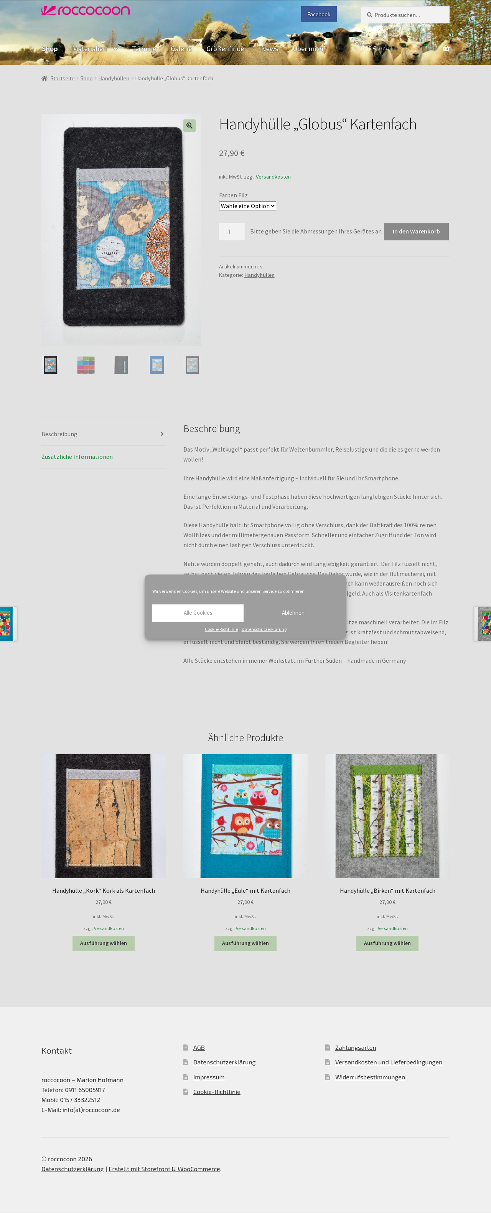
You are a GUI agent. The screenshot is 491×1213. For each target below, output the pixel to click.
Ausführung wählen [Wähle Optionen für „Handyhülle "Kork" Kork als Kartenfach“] (103, 943)
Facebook (318, 14)
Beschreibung (59, 434)
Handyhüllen (114, 78)
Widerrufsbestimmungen (370, 1077)
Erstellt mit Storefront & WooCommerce (164, 1168)
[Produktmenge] (232, 231)
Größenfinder (226, 48)
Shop (50, 48)
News (269, 48)
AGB (199, 1047)
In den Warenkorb (416, 231)
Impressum (209, 1077)
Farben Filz (233, 195)
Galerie (181, 48)
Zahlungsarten (355, 1047)
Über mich (308, 48)
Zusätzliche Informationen (77, 456)
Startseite (63, 78)
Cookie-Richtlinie (221, 629)
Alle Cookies (198, 612)
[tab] (103, 434)
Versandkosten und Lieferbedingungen (388, 1062)
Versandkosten (273, 176)
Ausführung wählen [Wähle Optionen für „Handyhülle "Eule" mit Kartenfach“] (245, 943)
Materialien (89, 48)
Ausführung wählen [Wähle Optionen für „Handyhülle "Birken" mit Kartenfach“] (387, 943)
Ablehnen (293, 612)
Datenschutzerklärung (264, 629)
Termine (144, 48)
